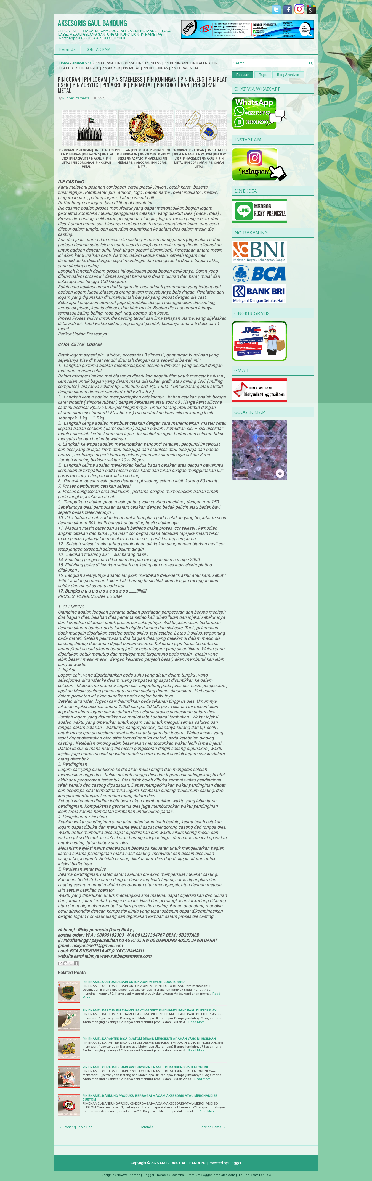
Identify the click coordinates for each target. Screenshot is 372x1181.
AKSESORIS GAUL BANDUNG (92, 23)
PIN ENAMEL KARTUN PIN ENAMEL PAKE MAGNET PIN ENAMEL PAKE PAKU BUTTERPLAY (149, 1010)
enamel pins (82, 63)
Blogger (234, 1163)
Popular (242, 75)
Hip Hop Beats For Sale (254, 1175)
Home (64, 63)
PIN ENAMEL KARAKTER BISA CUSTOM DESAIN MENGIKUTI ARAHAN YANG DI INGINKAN (149, 1039)
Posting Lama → (213, 1127)
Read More (196, 1022)
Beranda (67, 49)
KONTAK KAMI (99, 49)
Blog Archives (288, 75)
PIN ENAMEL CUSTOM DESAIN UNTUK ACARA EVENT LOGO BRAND (134, 982)
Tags (263, 75)
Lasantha (177, 1175)
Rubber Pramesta (76, 98)
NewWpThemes (128, 1175)
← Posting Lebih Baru (76, 1127)
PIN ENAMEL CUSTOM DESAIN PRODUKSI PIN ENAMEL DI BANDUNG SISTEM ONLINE (146, 1067)
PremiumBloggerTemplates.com (210, 1175)
